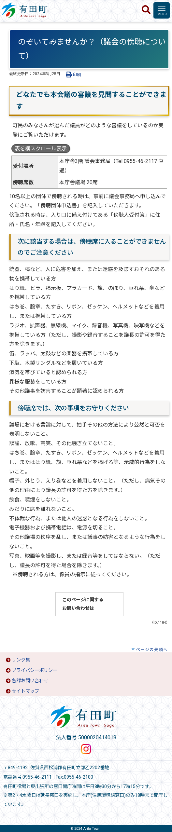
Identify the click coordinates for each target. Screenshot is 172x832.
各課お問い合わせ (30, 681)
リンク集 (21, 660)
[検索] (146, 10)
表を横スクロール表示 (41, 148)
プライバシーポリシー (34, 670)
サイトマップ (25, 691)
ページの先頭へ (152, 649)
